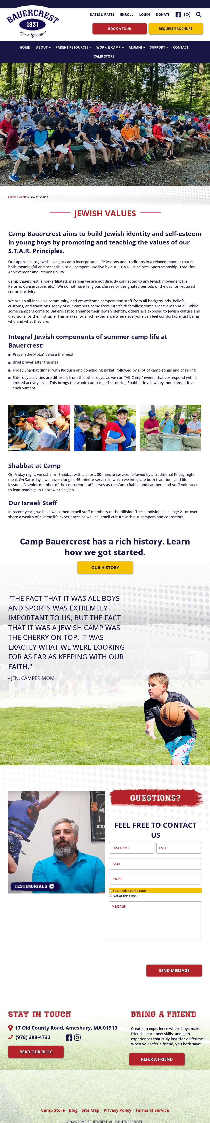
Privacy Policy (118, 1103)
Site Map (90, 1103)
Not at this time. (125, 889)
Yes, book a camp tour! (129, 883)
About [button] (44, 45)
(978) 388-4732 (33, 1029)
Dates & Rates (102, 14)
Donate (163, 14)
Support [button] (160, 45)
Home (25, 45)
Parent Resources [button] (75, 45)
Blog (73, 1103)
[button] (199, 14)
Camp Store (104, 54)
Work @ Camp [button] (111, 45)
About (23, 195)
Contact (180, 45)
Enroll (126, 14)
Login (144, 14)
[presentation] (140, 945)
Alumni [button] (138, 45)
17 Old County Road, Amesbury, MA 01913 (66, 1020)
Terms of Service (152, 1103)
